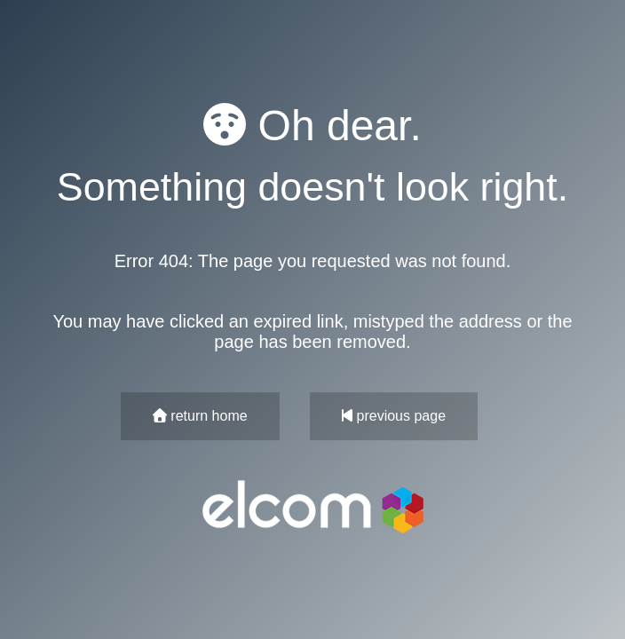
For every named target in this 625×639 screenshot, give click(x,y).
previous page (394, 415)
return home (200, 415)
